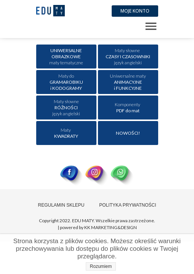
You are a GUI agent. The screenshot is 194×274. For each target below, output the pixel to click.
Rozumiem (101, 266)
